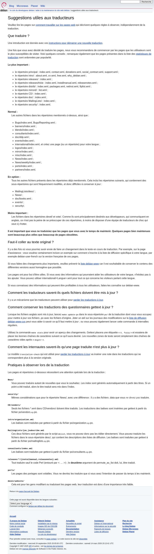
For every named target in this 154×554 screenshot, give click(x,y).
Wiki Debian (71, 534)
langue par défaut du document (40, 506)
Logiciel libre (15, 529)
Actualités (70, 521)
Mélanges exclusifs (45, 529)
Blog (11, 6)
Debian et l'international (103, 523)
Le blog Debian (128, 526)
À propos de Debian (18, 521)
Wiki (42, 6)
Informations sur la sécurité (105, 526)
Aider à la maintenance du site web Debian (52, 10)
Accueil (13, 516)
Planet (34, 6)
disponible (83, 539)
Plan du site (127, 521)
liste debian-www (90, 263)
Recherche (127, 523)
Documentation (72, 529)
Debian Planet (128, 532)
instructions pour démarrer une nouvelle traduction (75, 43)
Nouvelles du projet (74, 523)
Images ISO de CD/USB (47, 526)
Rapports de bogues (102, 529)
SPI (30, 546)
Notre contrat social (17, 523)
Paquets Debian (44, 532)
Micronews (22, 6)
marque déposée (29, 549)
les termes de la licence (53, 546)
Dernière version (72, 532)
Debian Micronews (130, 529)
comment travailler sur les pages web (55, 25)
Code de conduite (17, 526)
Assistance (99, 521)
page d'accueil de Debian (29, 491)
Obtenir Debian (44, 521)
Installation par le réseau (48, 523)
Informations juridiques (19, 532)
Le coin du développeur (47, 534)
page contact (51, 539)
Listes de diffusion (101, 532)
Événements (71, 526)
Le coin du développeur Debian (22, 10)
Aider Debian (15, 534)
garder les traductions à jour (88, 300)
